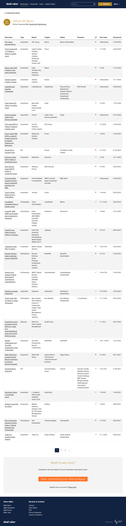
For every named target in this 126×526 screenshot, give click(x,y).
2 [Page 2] (61, 450)
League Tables (50, 4)
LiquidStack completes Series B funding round (11, 204)
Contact (31, 505)
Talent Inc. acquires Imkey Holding (10, 437)
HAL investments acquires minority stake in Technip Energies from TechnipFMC (11, 425)
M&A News (7, 505)
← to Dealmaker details (12, 13)
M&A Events (8, 510)
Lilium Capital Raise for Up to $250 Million (10, 195)
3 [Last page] (65, 450)
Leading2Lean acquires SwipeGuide (10, 89)
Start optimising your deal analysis (63, 479)
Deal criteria (33, 508)
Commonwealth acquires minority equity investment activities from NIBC (11, 183)
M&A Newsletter (9, 508)
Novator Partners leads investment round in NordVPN (11, 256)
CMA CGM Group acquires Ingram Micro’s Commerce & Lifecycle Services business (11, 359)
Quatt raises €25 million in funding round (11, 105)
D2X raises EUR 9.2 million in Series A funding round (11, 126)
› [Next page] (69, 450)
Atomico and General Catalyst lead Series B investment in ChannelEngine (10, 277)
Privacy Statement (35, 512)
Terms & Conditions (35, 515)
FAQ (30, 510)
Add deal (105, 4)
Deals (41, 4)
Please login (72, 487)
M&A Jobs (7, 512)
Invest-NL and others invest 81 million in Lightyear (11, 232)
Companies (34, 4)
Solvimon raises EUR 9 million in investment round (11, 159)
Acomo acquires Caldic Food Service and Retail (11, 117)
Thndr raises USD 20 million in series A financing (11, 300)
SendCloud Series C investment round (11, 394)
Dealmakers (24, 4)
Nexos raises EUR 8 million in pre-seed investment (11, 70)
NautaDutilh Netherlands (37, 24)
